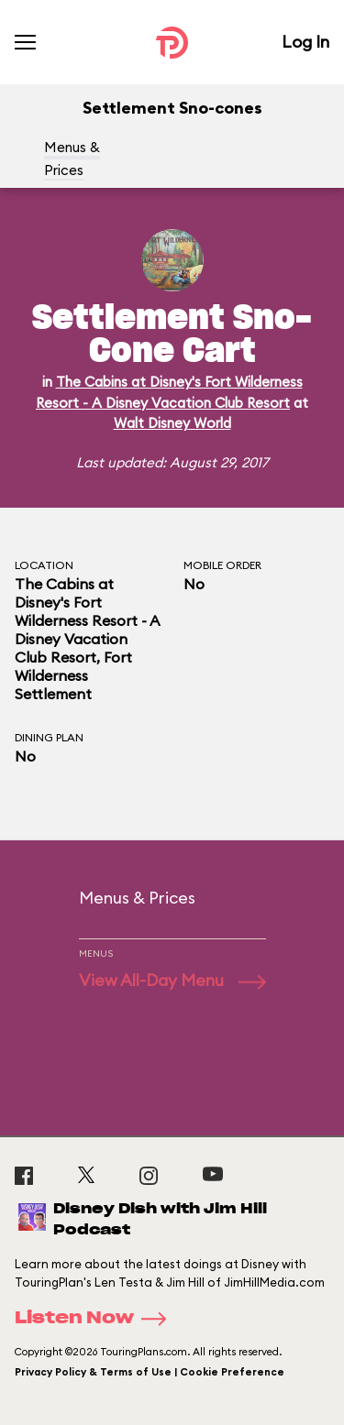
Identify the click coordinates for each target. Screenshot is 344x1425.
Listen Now (96, 1318)
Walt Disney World (172, 423)
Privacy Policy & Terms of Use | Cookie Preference (149, 1371)
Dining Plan (49, 737)
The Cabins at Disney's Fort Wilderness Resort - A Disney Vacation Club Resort (87, 620)
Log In (305, 41)
